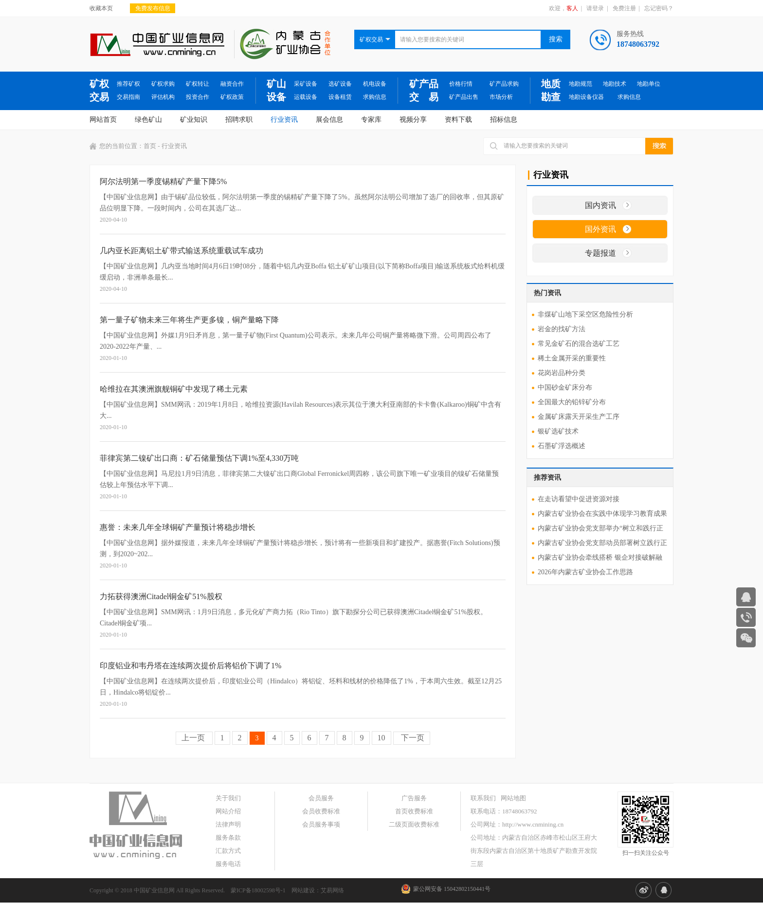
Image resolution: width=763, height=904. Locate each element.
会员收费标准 (321, 811)
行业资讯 (284, 119)
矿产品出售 (463, 97)
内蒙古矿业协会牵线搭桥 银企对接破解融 (600, 557)
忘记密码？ (658, 8)
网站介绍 (228, 811)
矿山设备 (276, 90)
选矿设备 (340, 83)
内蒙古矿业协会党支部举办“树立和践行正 (600, 528)
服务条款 (228, 837)
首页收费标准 (414, 811)
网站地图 (513, 798)
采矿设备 (305, 83)
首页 (150, 146)
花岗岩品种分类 (561, 373)
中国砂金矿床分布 (565, 387)
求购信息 (374, 97)
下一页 (411, 738)
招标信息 (503, 119)
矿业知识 (193, 119)
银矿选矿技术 (558, 431)
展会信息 (329, 119)
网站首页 (103, 119)
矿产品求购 (504, 83)
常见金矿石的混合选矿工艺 (578, 343)
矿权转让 (197, 83)
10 (381, 738)
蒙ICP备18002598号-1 (258, 890)
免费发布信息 (152, 8)
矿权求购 (163, 83)
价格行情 (460, 83)
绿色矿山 (148, 119)
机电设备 (374, 83)
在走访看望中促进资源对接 (578, 499)
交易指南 (128, 97)
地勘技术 (614, 83)
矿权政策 (232, 97)
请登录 (595, 8)
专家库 (371, 119)
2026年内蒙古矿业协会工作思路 (585, 572)
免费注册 (624, 8)
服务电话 (228, 863)
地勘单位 (648, 83)
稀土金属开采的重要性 (572, 358)
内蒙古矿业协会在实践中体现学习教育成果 (602, 513)
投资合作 (197, 97)
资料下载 (458, 119)
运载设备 (305, 97)
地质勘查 (551, 90)
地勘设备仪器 (586, 97)
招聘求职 (239, 119)
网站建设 (303, 890)
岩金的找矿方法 (561, 329)
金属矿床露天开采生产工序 (578, 416)
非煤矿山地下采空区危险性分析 (585, 314)
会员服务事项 (321, 824)
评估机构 (163, 97)
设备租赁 (340, 97)
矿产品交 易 (423, 90)
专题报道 (600, 253)
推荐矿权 (128, 83)
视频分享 (413, 119)
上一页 (194, 738)
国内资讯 (600, 205)
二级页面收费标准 (414, 824)
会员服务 (321, 798)
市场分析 (501, 97)
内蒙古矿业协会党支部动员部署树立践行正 (602, 542)
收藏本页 (101, 8)
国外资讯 (600, 229)
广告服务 (414, 798)
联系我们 (483, 798)
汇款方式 (228, 850)
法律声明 (228, 824)
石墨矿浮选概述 (561, 446)
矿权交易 (99, 90)
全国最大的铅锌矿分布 (572, 402)
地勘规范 (580, 83)
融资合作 (232, 83)
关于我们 (228, 798)
